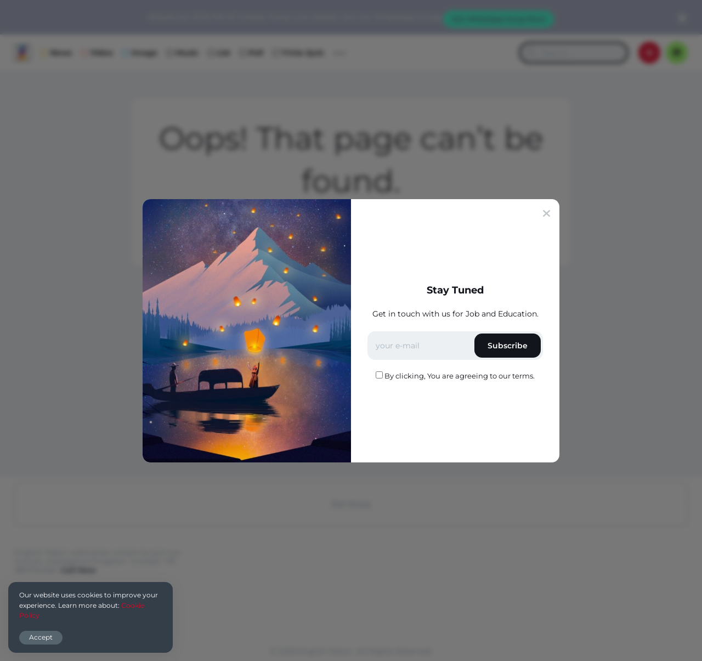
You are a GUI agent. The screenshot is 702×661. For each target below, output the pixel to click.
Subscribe (508, 346)
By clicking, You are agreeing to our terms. (459, 375)
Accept (41, 637)
